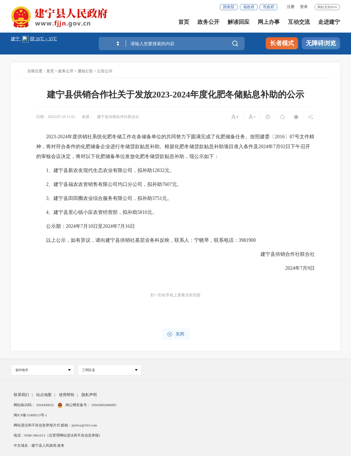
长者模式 (282, 43)
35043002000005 (103, 405)
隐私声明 (89, 395)
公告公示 (104, 71)
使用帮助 (66, 395)
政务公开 (208, 22)
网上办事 (269, 22)
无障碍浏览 (321, 43)
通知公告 (85, 71)
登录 (304, 7)
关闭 (175, 334)
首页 (183, 22)
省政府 (248, 7)
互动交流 (299, 22)
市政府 (268, 7)
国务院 (228, 7)
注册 (291, 7)
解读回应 (239, 22)
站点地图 (44, 395)
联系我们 (21, 395)
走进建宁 (329, 22)
